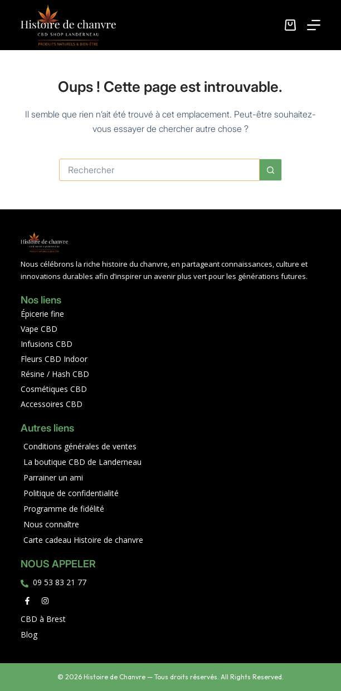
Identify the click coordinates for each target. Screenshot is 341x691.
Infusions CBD (46, 344)
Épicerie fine (42, 313)
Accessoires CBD (51, 404)
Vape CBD (39, 329)
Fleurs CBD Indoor (54, 359)
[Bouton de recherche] (271, 170)
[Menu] (313, 25)
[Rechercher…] (159, 170)
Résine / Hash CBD (55, 374)
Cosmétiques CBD (54, 389)
